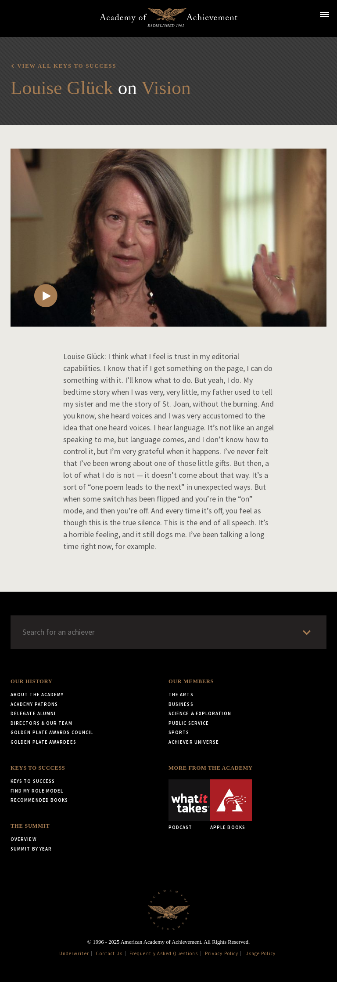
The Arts (181, 694)
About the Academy (37, 694)
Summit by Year (31, 849)
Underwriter (74, 953)
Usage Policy (260, 953)
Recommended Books (39, 800)
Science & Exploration (199, 713)
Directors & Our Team (41, 723)
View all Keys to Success (66, 66)
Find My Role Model (37, 791)
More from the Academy (210, 768)
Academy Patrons (34, 704)
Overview (24, 839)
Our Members (191, 681)
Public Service (188, 723)
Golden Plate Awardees (43, 742)
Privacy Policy (221, 953)
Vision (166, 87)
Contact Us (109, 953)
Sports (178, 732)
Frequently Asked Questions (163, 953)
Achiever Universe (193, 742)
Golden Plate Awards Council (52, 732)
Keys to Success (38, 768)
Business (181, 704)
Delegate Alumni (33, 713)
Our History (31, 681)
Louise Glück (62, 87)
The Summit (30, 826)
